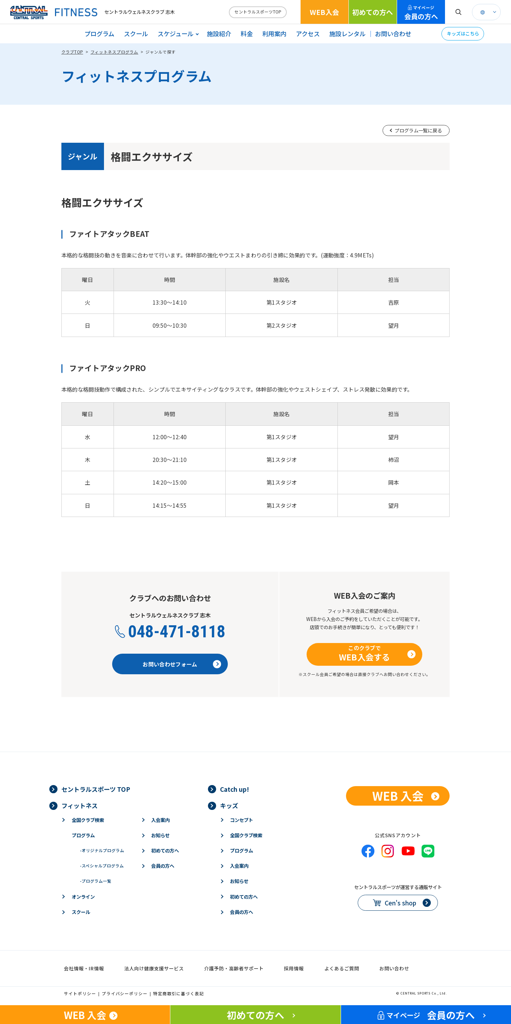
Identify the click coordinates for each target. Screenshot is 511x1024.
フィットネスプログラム (114, 52)
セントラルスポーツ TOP (95, 789)
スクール (136, 33)
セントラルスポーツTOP (258, 12)
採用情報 (294, 968)
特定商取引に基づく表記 (178, 993)
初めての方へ (372, 12)
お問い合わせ (393, 33)
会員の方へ (421, 13)
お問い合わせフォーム (170, 664)
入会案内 (160, 819)
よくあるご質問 (341, 968)
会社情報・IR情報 (84, 968)
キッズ (229, 805)
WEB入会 (324, 12)
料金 (247, 33)
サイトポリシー (80, 993)
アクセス (308, 33)
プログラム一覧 (95, 881)
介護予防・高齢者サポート (234, 968)
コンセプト (241, 819)
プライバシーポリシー (125, 993)
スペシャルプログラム (102, 865)
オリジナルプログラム (102, 850)
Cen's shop (400, 902)
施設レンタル (347, 33)
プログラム (99, 33)
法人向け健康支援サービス (154, 968)
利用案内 (274, 33)
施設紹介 (219, 33)
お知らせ (160, 835)
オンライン (83, 896)
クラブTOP (72, 52)
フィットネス (79, 805)
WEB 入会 (398, 795)
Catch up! (234, 789)
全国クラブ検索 (88, 819)
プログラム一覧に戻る (418, 130)
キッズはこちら (463, 33)
